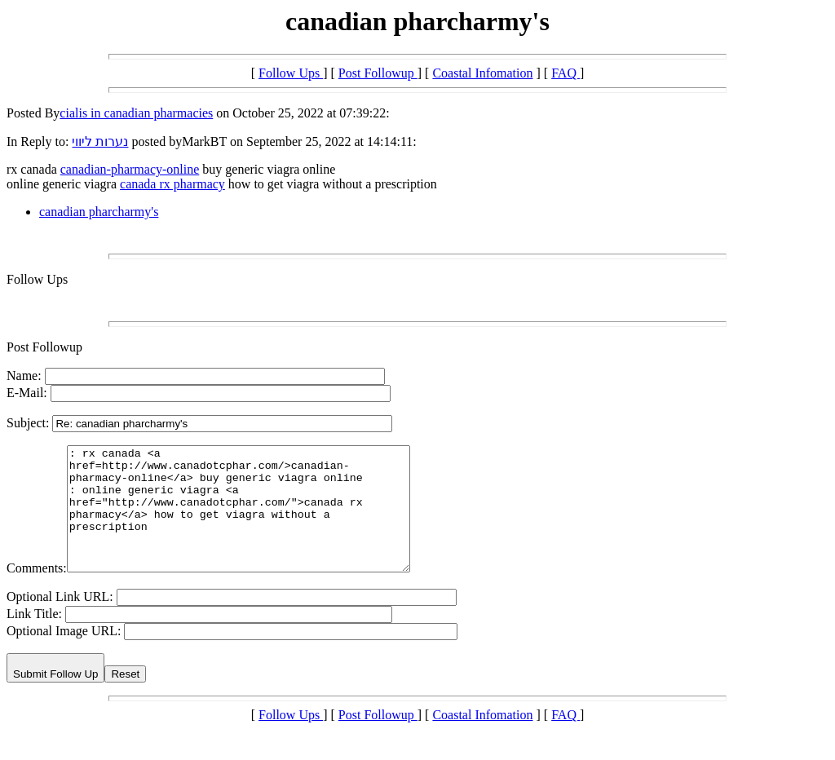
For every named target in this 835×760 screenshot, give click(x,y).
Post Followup (378, 73)
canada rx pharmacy (172, 184)
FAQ (565, 73)
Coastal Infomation (482, 73)
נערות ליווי (100, 141)
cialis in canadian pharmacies (136, 113)
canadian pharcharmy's (98, 212)
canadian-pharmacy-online (130, 169)
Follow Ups (290, 73)
